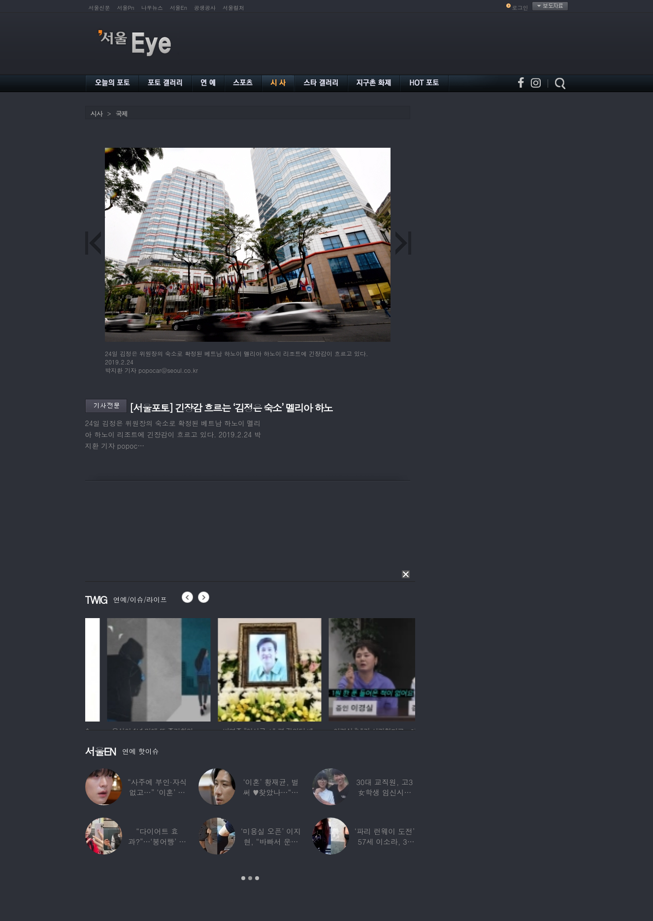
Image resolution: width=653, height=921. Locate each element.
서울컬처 (233, 7)
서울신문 (99, 7)
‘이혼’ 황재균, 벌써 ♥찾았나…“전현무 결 (271, 792)
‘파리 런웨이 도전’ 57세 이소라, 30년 (385, 841)
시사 (96, 113)
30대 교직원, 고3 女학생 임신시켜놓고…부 (384, 792)
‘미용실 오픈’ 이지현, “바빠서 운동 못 (271, 841)
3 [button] (257, 878)
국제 (122, 113)
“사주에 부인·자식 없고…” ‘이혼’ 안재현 (157, 792)
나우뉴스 (152, 7)
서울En (178, 7)
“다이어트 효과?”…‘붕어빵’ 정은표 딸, (157, 841)
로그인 (520, 7)
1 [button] (243, 878)
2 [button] (250, 878)
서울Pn (125, 7)
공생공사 (205, 7)
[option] (112, 668)
